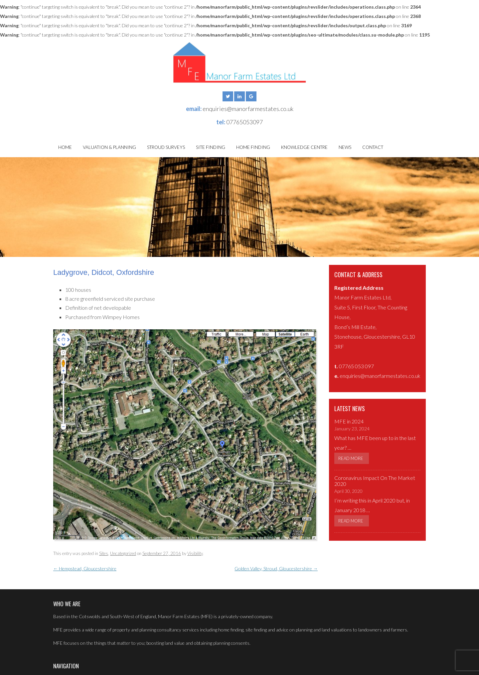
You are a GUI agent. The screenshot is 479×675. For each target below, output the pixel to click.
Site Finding (210, 147)
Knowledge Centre (304, 147)
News (345, 147)
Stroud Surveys (166, 147)
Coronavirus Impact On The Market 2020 (374, 481)
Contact (372, 147)
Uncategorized (123, 553)
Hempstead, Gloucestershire (84, 568)
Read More (350, 458)
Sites (103, 553)
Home (65, 147)
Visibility (195, 553)
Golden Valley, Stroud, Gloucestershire (276, 568)
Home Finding (253, 147)
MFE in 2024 (349, 421)
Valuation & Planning (109, 147)
